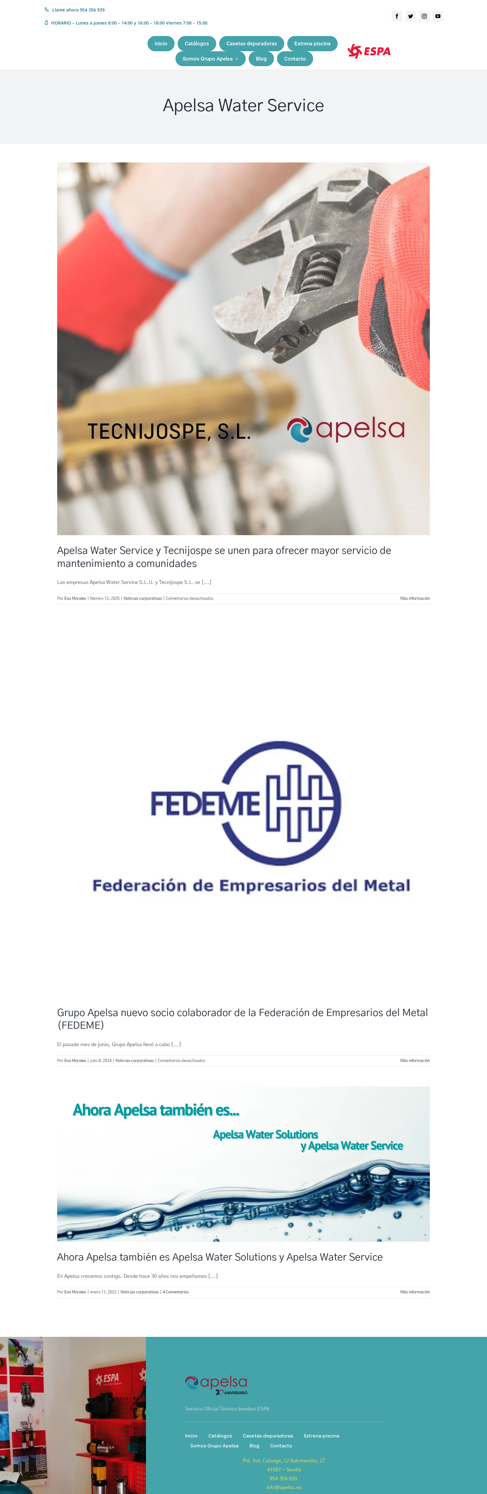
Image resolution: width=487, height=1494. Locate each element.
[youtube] (438, 16)
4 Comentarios (176, 1292)
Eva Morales (75, 599)
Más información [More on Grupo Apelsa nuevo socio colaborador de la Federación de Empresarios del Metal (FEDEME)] (415, 1061)
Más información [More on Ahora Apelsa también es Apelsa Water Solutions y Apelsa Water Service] (415, 1292)
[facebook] (397, 16)
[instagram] (424, 16)
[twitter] (410, 16)
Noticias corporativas (143, 599)
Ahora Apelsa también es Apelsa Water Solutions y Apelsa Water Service (220, 1257)
